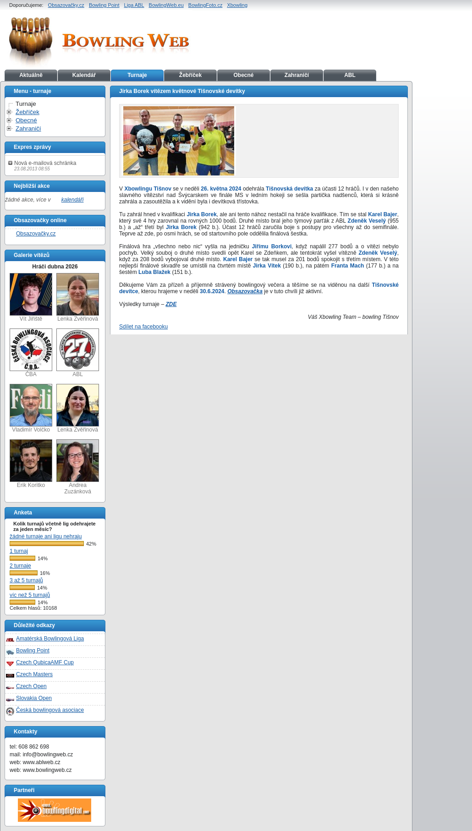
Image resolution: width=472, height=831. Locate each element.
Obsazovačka (245, 291)
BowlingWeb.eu (166, 5)
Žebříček (190, 75)
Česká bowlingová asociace (50, 710)
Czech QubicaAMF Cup (45, 662)
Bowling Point (104, 5)
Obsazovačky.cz (66, 5)
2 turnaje (20, 566)
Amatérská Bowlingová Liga (50, 638)
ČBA (31, 352)
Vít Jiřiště (31, 297)
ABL (350, 75)
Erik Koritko (31, 463)
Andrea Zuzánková (77, 467)
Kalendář (84, 75)
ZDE (170, 304)
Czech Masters (34, 674)
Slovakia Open (34, 698)
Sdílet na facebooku (143, 326)
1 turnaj (19, 551)
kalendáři (72, 200)
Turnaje (137, 75)
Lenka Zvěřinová (77, 297)
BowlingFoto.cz (205, 5)
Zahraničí (297, 75)
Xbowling (237, 5)
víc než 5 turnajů (30, 595)
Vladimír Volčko (31, 408)
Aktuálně (31, 75)
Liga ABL (134, 5)
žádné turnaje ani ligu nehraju (46, 536)
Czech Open (31, 686)
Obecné (243, 75)
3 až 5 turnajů (26, 580)
